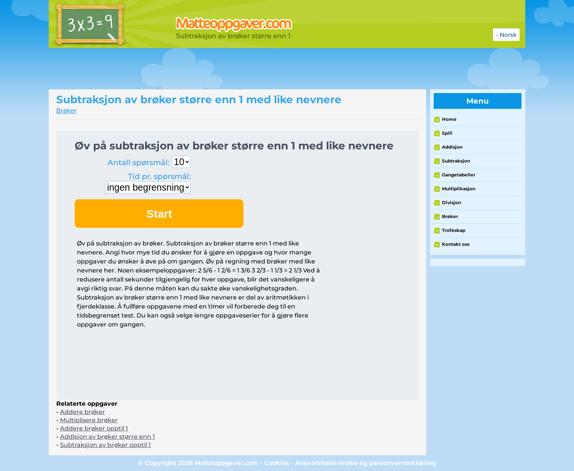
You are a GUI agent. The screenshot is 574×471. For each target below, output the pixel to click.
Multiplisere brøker (89, 420)
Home (449, 119)
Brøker (66, 110)
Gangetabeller (458, 175)
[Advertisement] (236, 69)
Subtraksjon (456, 161)
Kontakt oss (455, 244)
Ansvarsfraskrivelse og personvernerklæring (365, 462)
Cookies (276, 462)
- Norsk (506, 34)
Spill (447, 133)
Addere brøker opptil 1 (94, 428)
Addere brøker (82, 411)
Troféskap (453, 230)
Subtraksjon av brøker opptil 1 (105, 444)
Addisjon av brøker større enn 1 (107, 436)
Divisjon (451, 202)
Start (159, 214)
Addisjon (452, 147)
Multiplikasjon (458, 188)
